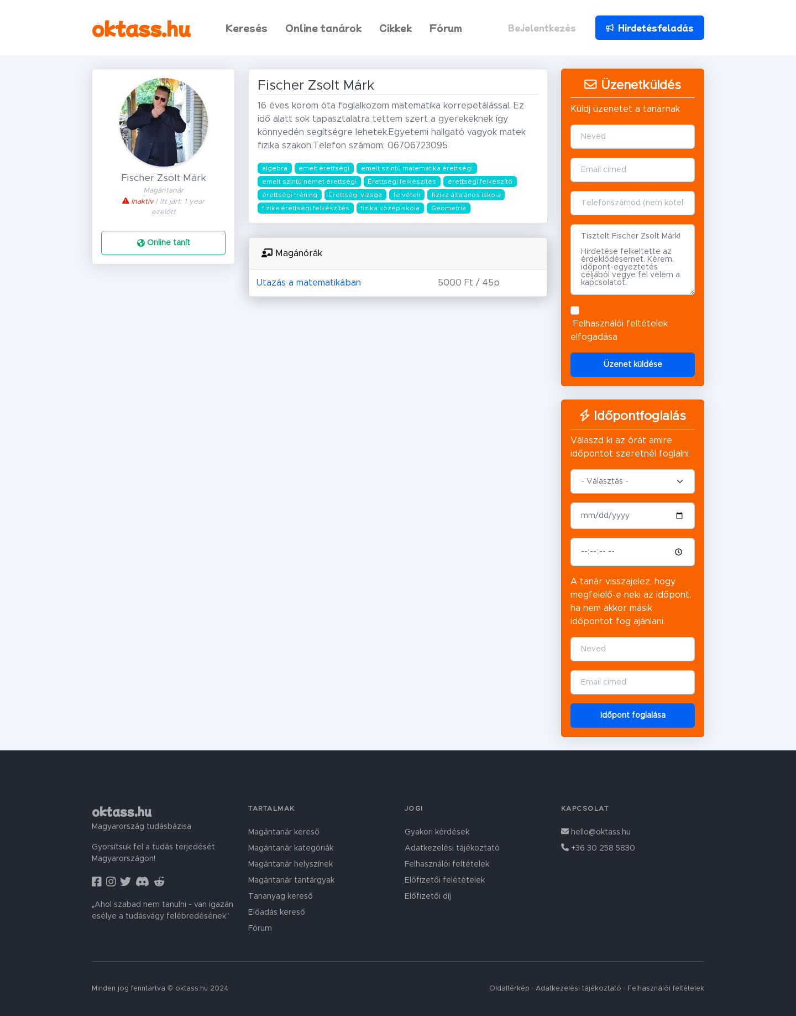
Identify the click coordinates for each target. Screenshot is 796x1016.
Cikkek (395, 27)
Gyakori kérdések (437, 832)
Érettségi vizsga (355, 194)
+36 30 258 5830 (598, 848)
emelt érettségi (323, 168)
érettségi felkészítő (480, 181)
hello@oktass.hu (596, 832)
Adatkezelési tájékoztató (452, 848)
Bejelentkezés (542, 27)
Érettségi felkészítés (402, 181)
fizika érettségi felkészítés (305, 208)
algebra (274, 168)
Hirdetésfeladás (649, 27)
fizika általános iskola (466, 194)
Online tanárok (323, 27)
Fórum (446, 27)
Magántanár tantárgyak (291, 880)
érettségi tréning (289, 194)
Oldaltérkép (509, 988)
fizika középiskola (390, 208)
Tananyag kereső (280, 896)
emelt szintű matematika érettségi (417, 168)
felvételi (407, 194)
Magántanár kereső (284, 832)
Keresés (247, 27)
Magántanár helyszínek (290, 864)
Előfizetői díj (428, 896)
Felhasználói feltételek (620, 323)
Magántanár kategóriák (290, 848)
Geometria (448, 208)
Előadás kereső (276, 912)
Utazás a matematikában (308, 282)
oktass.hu (141, 27)
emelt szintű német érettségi (309, 181)
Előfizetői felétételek (445, 880)
